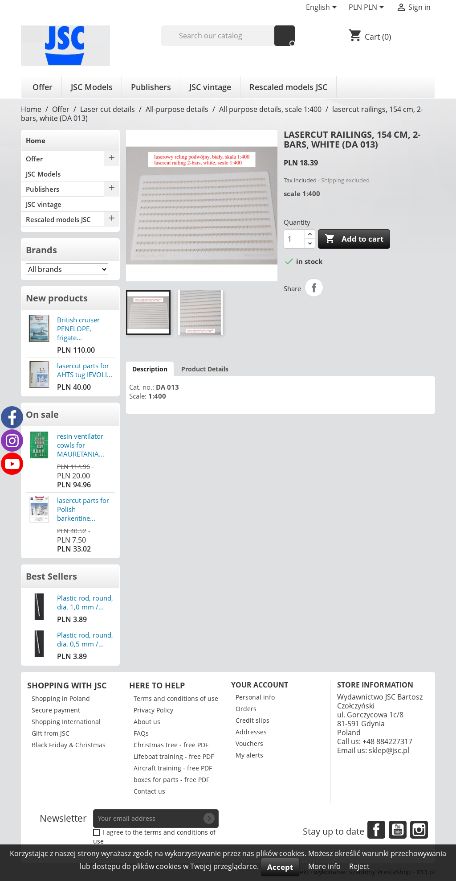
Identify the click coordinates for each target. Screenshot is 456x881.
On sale (42, 414)
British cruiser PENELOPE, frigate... (78, 328)
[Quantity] (294, 239)
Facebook (376, 830)
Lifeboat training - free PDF (174, 756)
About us (147, 721)
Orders (246, 708)
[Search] (228, 35)
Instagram (419, 830)
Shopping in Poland (61, 698)
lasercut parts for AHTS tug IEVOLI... (84, 370)
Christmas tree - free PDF (171, 745)
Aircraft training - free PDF (173, 768)
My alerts (249, 755)
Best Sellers (51, 576)
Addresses (251, 732)
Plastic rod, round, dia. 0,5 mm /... (85, 639)
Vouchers (249, 743)
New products (57, 298)
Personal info (255, 697)
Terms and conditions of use (176, 698)
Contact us (149, 791)
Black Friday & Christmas (69, 745)
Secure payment (56, 710)
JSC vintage (210, 87)
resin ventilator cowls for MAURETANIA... (80, 445)
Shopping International (66, 721)
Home (35, 140)
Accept (280, 867)
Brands (41, 250)
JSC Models (92, 87)
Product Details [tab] (204, 369)
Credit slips (252, 720)
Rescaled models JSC (288, 87)
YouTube (398, 830)
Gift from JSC (50, 733)
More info (325, 866)
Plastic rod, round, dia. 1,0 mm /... (85, 602)
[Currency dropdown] (368, 8)
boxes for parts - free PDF (171, 779)
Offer (43, 87)
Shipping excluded (345, 180)
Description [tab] (149, 369)
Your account (259, 685)
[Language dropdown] (323, 8)
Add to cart (354, 239)
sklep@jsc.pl (389, 750)
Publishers (151, 87)
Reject (359, 866)
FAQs (141, 733)
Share (314, 287)
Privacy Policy (153, 710)
